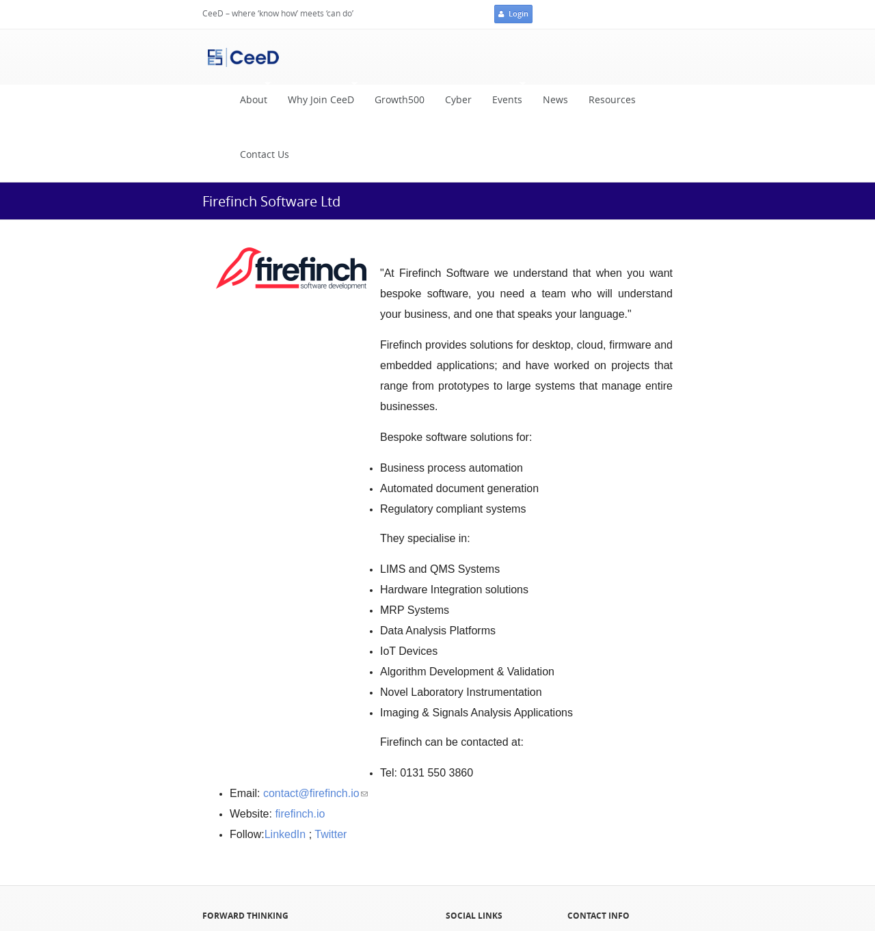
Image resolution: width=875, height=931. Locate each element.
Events (504, 96)
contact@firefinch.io (315, 793)
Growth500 (400, 100)
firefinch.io (300, 814)
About (250, 96)
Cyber (458, 100)
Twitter (330, 834)
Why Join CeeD (318, 96)
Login (513, 14)
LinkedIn (285, 834)
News (555, 100)
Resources (612, 100)
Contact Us (264, 154)
